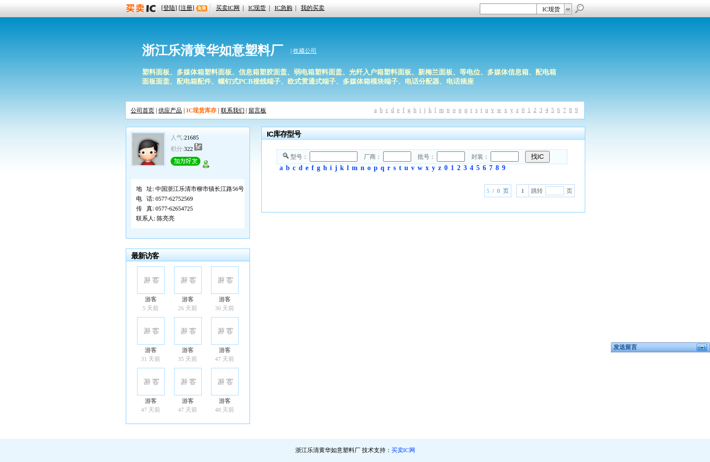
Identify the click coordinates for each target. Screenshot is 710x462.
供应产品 (170, 110)
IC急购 (283, 7)
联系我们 (233, 110)
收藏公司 (305, 50)
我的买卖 (312, 7)
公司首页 (142, 110)
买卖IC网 (228, 7)
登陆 (169, 7)
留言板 (257, 110)
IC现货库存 (201, 110)
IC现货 (257, 7)
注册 (186, 7)
